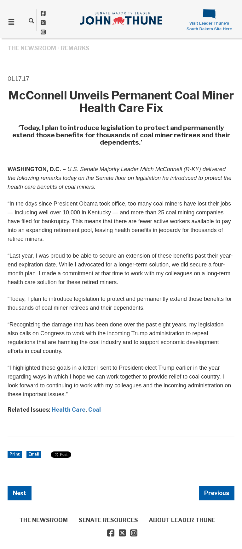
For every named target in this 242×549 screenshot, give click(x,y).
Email (33, 454)
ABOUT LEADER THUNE (182, 520)
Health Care (68, 409)
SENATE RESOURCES (108, 520)
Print (14, 454)
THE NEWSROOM (32, 48)
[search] (31, 20)
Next (19, 493)
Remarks (75, 48)
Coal (94, 409)
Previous (216, 493)
